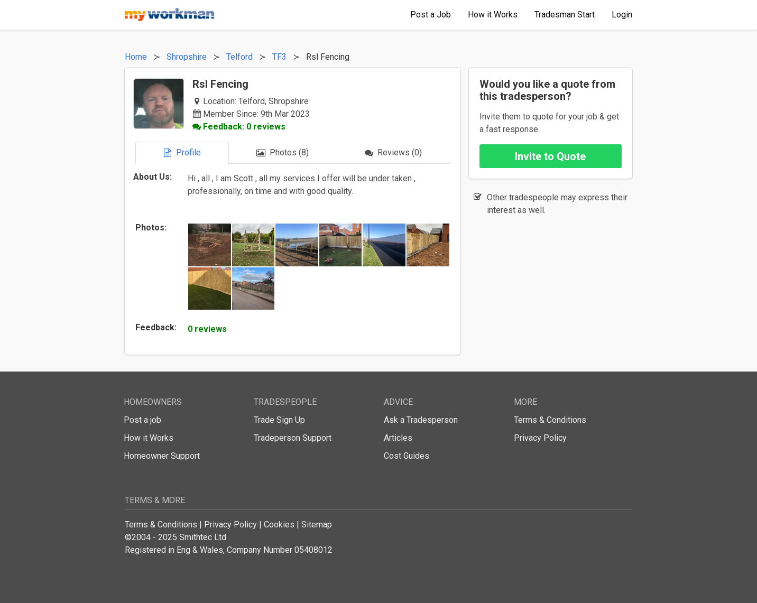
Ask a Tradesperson (421, 420)
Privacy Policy (540, 438)
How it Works (148, 438)
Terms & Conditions (550, 420)
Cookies (279, 524)
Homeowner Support (162, 456)
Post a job (142, 420)
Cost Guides (406, 456)
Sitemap (316, 524)
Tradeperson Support (292, 438)
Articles (398, 438)
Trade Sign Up (279, 420)
